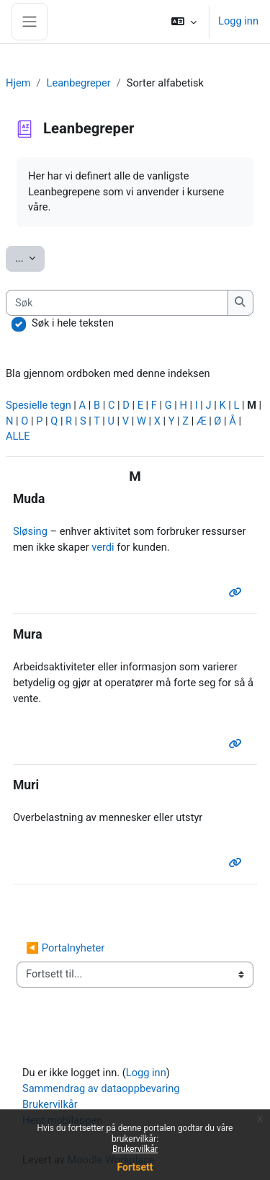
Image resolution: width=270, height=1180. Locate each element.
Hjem (18, 82)
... (30, 257)
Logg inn (238, 20)
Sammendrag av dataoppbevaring (100, 1088)
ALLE (18, 436)
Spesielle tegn (38, 405)
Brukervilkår (135, 1149)
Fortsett (135, 1167)
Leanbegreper (79, 82)
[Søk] (117, 303)
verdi (102, 547)
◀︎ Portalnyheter (65, 947)
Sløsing (30, 531)
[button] (184, 21)
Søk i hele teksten (73, 322)
